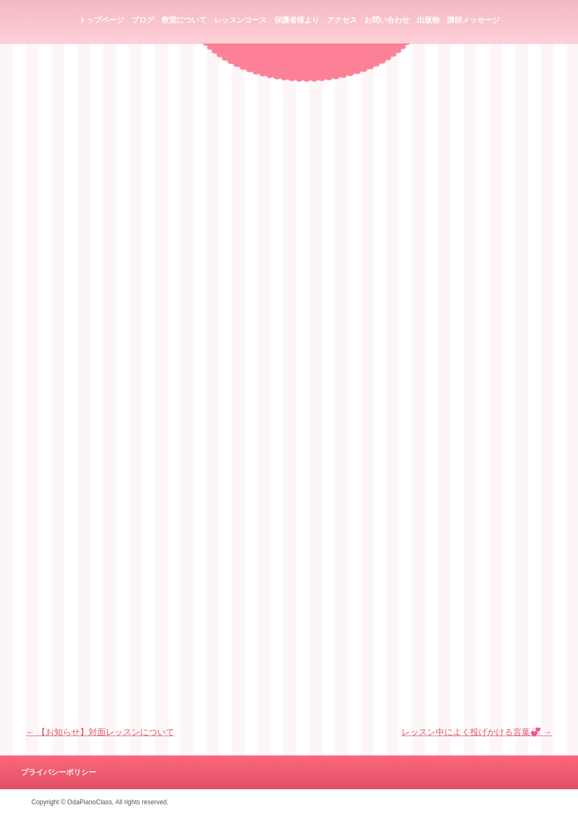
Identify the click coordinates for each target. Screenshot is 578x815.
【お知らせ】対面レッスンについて (100, 732)
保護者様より (296, 20)
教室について (184, 20)
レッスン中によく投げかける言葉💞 (476, 732)
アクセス (342, 20)
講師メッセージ (473, 20)
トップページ (101, 20)
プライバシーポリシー (58, 772)
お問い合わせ (386, 20)
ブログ (142, 20)
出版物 (428, 20)
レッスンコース (240, 20)
